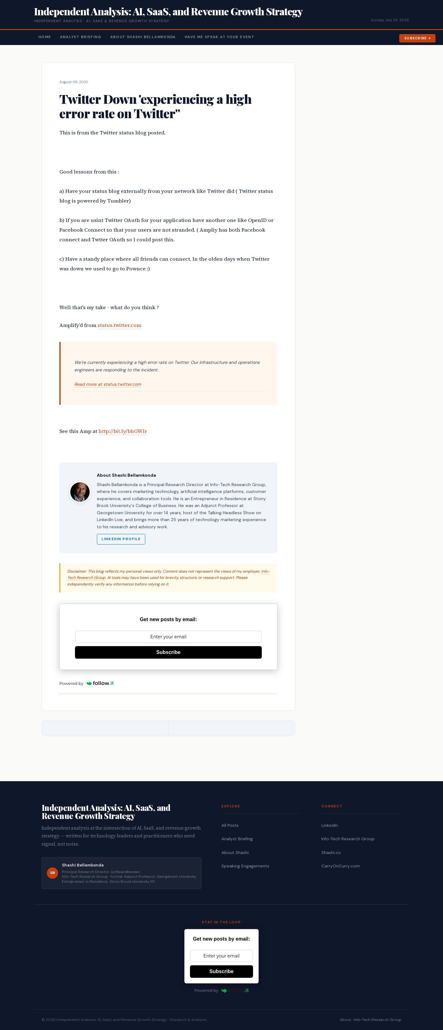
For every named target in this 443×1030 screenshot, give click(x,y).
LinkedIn (329, 825)
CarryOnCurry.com (340, 866)
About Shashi (235, 852)
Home (44, 37)
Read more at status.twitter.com (107, 384)
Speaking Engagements (245, 866)
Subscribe (415, 38)
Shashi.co (331, 852)
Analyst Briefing (81, 37)
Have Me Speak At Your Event (219, 37)
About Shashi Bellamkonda (143, 37)
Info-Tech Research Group (348, 839)
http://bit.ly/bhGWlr (122, 431)
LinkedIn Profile (121, 539)
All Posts (230, 825)
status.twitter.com (119, 325)
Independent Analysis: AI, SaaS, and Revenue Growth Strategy (168, 11)
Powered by (86, 683)
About (345, 1019)
